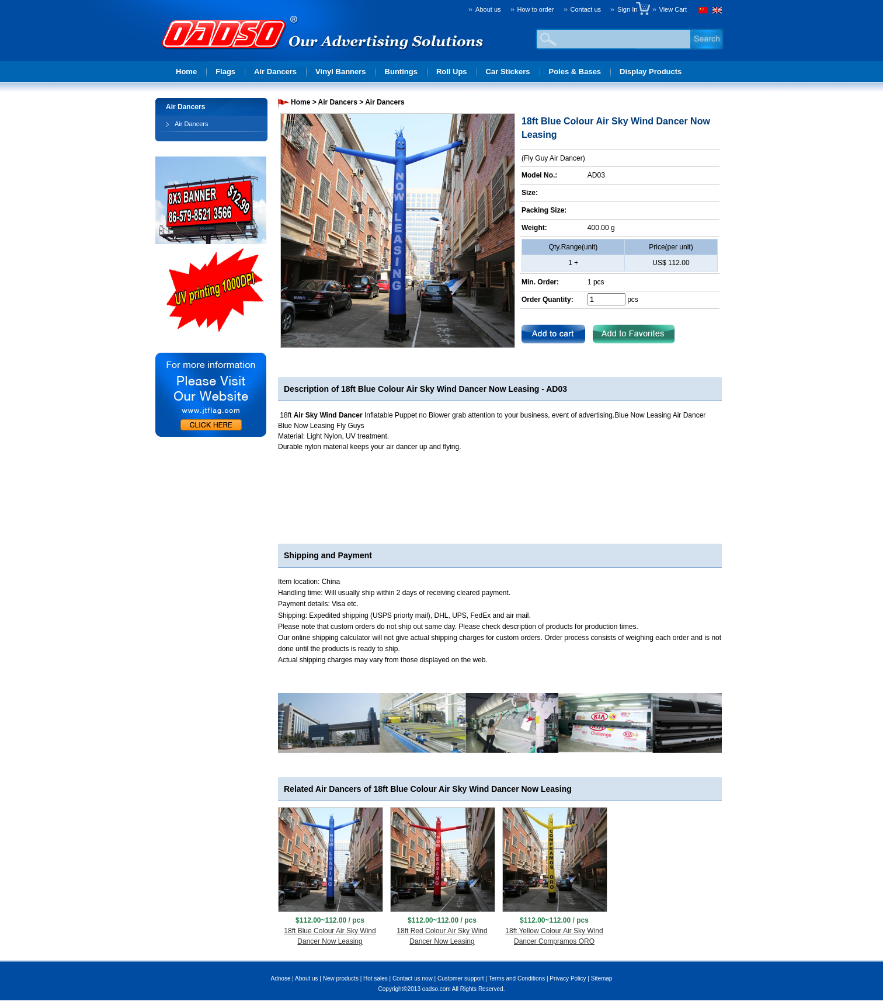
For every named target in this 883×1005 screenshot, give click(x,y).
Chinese (704, 11)
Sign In (629, 9)
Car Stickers (508, 71)
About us (487, 9)
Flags (225, 71)
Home (186, 71)
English (716, 11)
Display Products (651, 71)
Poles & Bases (575, 71)
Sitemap (602, 978)
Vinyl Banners (340, 71)
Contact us (586, 9)
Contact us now (412, 978)
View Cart (673, 9)
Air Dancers (275, 71)
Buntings (401, 71)
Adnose (281, 978)
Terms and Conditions (516, 978)
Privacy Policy (568, 978)
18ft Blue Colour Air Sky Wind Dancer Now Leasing (440, 389)
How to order (535, 9)
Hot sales (375, 978)
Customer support (460, 978)
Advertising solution (225, 50)
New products (341, 978)
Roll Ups (451, 71)
